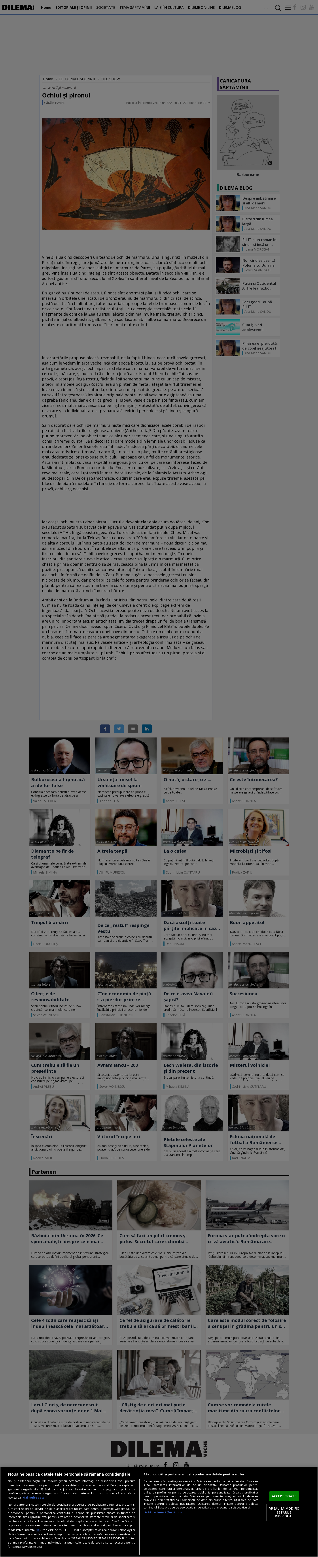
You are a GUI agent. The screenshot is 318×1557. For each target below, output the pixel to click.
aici (38, 1530)
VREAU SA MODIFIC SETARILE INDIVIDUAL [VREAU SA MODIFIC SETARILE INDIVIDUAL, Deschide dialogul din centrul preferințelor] (284, 1512)
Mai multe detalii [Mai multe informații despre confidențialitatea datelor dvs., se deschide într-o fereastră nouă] (35, 1497)
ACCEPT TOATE (284, 1496)
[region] (159, 1512)
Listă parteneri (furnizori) (163, 1512)
